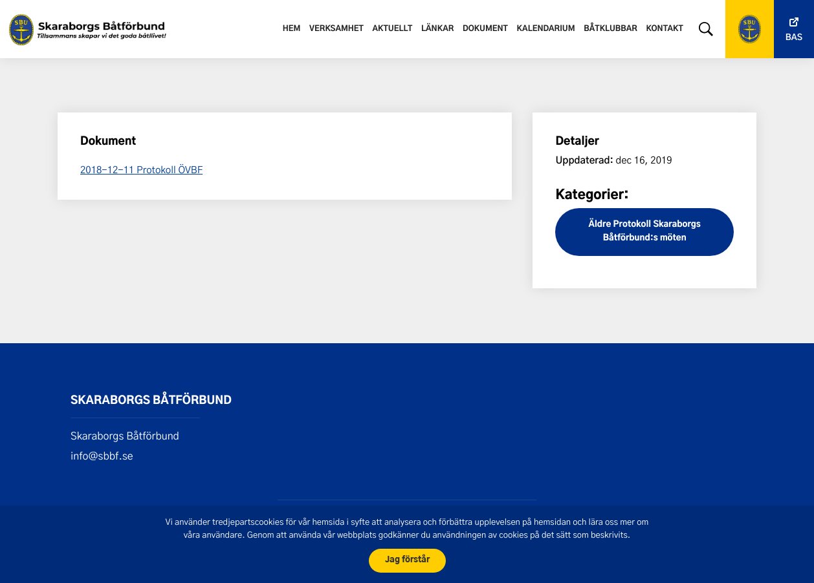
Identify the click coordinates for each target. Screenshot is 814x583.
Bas (794, 38)
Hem (292, 29)
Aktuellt (393, 29)
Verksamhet (336, 29)
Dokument (485, 29)
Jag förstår (407, 560)
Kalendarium (546, 29)
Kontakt (664, 29)
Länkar (437, 29)
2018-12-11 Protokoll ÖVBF (141, 169)
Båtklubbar (610, 29)
